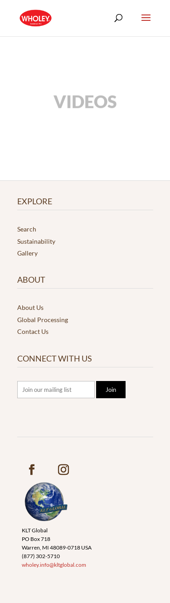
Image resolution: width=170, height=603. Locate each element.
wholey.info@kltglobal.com (54, 564)
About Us (30, 307)
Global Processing (42, 319)
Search (26, 229)
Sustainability (36, 241)
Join (111, 389)
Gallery (27, 253)
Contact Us (33, 331)
